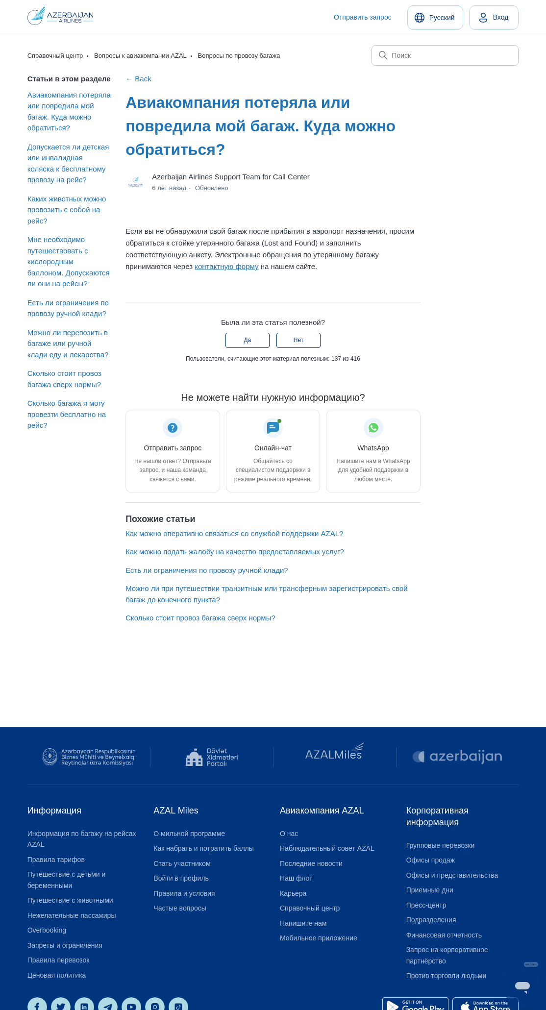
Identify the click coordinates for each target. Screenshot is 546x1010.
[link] (494, 17)
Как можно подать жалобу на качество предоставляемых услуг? (234, 551)
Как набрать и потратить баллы (203, 848)
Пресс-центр (426, 905)
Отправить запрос (363, 17)
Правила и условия (184, 893)
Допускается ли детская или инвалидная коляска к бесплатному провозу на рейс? (68, 163)
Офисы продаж (430, 860)
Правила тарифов (56, 859)
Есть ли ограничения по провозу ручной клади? (68, 308)
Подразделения (431, 920)
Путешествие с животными (70, 900)
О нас (289, 834)
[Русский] (435, 17)
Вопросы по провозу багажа (239, 55)
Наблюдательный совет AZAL (327, 848)
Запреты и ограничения (64, 945)
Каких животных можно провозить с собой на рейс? (66, 210)
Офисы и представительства (452, 875)
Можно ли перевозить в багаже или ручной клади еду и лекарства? (68, 343)
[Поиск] (445, 55)
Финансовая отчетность (444, 935)
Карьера (293, 893)
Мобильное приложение (318, 938)
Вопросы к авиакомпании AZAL (140, 55)
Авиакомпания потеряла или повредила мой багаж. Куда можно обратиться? (69, 111)
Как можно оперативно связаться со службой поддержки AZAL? (234, 533)
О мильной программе (189, 834)
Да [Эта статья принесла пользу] (247, 340)
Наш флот (296, 878)
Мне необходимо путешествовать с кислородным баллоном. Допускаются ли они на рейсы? (68, 261)
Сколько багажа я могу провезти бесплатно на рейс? (66, 414)
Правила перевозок (58, 960)
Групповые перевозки (440, 845)
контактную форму (226, 266)
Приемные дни (429, 890)
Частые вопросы (179, 908)
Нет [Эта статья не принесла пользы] (298, 340)
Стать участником (181, 863)
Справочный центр (55, 55)
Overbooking (46, 930)
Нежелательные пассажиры (71, 915)
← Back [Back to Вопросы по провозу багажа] (138, 78)
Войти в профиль (180, 878)
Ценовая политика (56, 975)
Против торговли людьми (446, 976)
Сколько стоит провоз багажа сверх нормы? (64, 379)
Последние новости (311, 863)
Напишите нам (303, 923)
